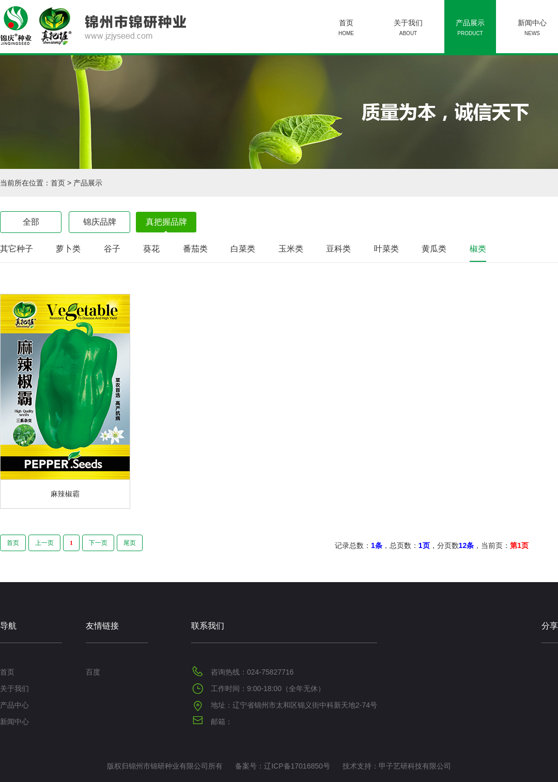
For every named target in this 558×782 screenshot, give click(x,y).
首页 (346, 29)
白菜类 (242, 248)
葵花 (151, 248)
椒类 (478, 248)
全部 (31, 221)
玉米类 (290, 248)
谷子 (112, 248)
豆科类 (338, 248)
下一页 (98, 542)
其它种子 (16, 248)
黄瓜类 (434, 248)
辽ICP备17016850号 (297, 766)
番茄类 (195, 248)
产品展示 (470, 29)
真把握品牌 (166, 221)
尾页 (129, 542)
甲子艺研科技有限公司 (415, 766)
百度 (93, 672)
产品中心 (14, 705)
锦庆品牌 (99, 221)
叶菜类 (386, 248)
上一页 (44, 542)
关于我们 (408, 29)
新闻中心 (532, 29)
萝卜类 (68, 248)
